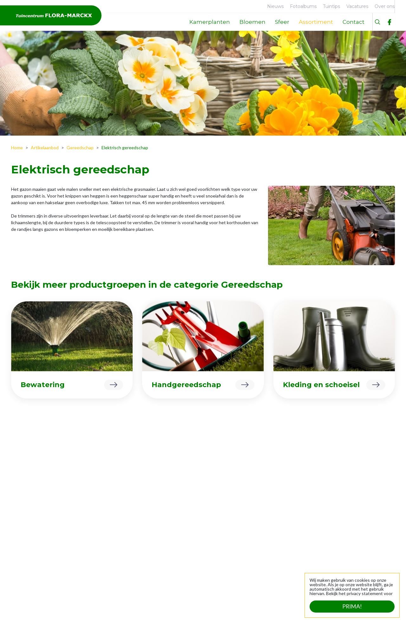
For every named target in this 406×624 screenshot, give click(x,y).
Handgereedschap (186, 384)
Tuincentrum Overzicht (117, 611)
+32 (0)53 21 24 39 (371, 539)
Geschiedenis (29, 538)
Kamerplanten (107, 519)
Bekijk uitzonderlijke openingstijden (204, 590)
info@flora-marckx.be (369, 546)
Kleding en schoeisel (321, 384)
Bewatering (43, 384)
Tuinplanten (105, 538)
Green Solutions (70, 611)
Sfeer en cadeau (109, 548)
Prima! (352, 606)
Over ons (25, 519)
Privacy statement (166, 611)
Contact (24, 548)
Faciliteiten (27, 529)
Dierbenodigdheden (112, 529)
